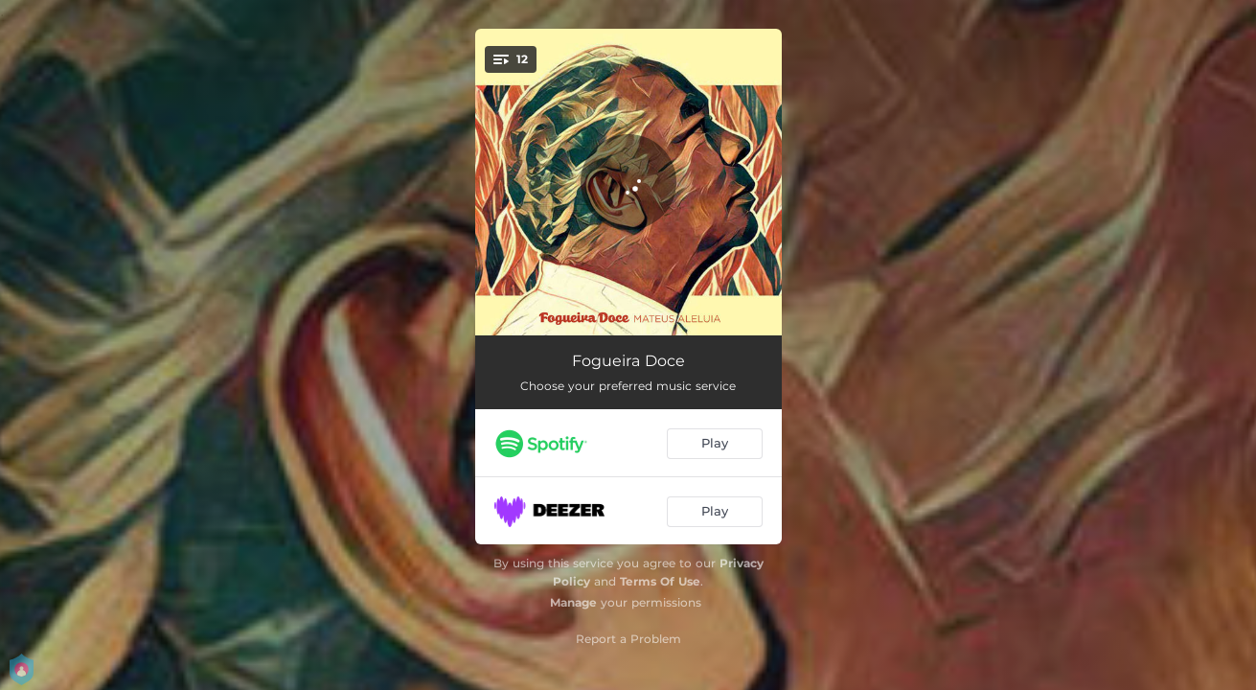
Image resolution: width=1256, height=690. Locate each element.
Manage (573, 602)
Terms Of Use (660, 581)
